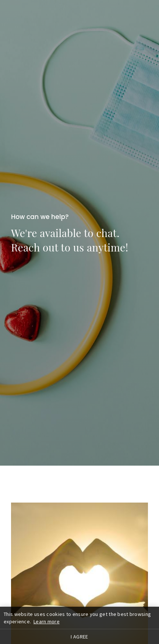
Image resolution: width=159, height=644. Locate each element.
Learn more (46, 621)
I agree (79, 636)
